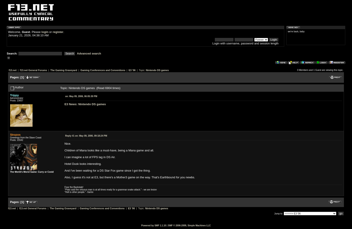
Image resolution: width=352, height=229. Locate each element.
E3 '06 (132, 70)
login (45, 32)
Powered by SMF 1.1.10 (153, 225)
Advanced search (89, 53)
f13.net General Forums (33, 70)
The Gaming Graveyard (63, 70)
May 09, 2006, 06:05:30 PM (81, 96)
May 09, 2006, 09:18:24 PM (86, 136)
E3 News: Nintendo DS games (85, 104)
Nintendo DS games (157, 70)
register (58, 32)
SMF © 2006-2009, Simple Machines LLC (189, 225)
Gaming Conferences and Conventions (102, 70)
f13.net (13, 70)
